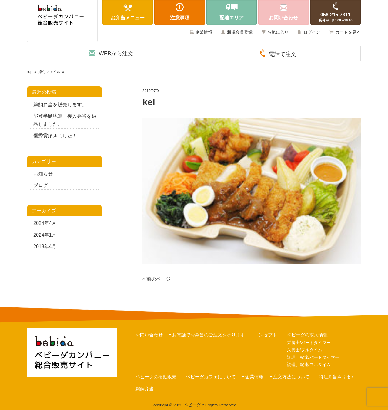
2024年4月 (45, 223)
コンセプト (265, 334)
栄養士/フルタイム (304, 349)
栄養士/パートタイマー (309, 342)
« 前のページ (156, 279)
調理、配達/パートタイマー (313, 357)
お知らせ (43, 173)
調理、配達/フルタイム (309, 364)
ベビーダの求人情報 (307, 334)
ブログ (40, 185)
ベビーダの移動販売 (155, 376)
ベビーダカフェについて (211, 376)
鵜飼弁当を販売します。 (60, 104)
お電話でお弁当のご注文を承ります (208, 334)
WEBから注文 (116, 54)
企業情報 (203, 32)
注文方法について (291, 376)
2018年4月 (45, 246)
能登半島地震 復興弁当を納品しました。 (64, 120)
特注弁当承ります (337, 376)
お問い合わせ (149, 334)
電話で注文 (282, 54)
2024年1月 (45, 235)
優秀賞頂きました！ (55, 135)
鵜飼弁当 (144, 388)
